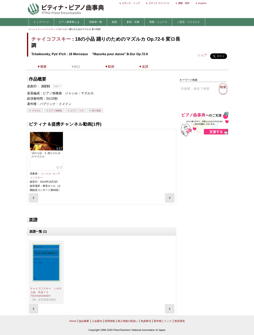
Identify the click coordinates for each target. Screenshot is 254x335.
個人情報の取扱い (127, 321)
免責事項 (146, 321)
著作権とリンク (163, 321)
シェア (202, 55)
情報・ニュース (158, 21)
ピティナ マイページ (159, 3)
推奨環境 (179, 321)
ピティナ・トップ (131, 3)
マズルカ (36, 110)
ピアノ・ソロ (77, 110)
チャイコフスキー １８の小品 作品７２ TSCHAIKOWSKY (45, 292)
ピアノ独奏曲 (55, 110)
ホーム (32, 29)
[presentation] (33, 198)
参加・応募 (133, 21)
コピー (57, 86)
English (202, 3)
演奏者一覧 (95, 21)
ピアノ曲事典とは (69, 21)
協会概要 (84, 321)
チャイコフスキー (46, 29)
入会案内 (97, 321)
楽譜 (114, 21)
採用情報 (110, 321)
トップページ (41, 21)
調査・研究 (183, 3)
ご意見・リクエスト (188, 21)
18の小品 (62, 29)
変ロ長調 (96, 110)
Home (72, 321)
